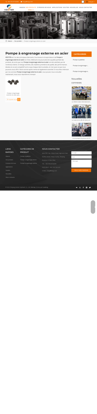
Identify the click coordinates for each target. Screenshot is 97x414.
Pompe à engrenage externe (82, 71)
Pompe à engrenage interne (82, 66)
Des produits (9, 160)
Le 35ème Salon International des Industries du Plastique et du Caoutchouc (81, 102)
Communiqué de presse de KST (81, 138)
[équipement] (48, 25)
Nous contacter (10, 177)
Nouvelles (8, 174)
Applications (9, 167)
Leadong (45, 187)
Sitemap (33, 187)
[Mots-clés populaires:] (83, 1)
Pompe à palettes (79, 60)
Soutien (8, 170)
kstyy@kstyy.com (28, 2)
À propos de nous (11, 163)
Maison (8, 156)
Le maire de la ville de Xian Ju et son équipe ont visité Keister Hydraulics (81, 120)
